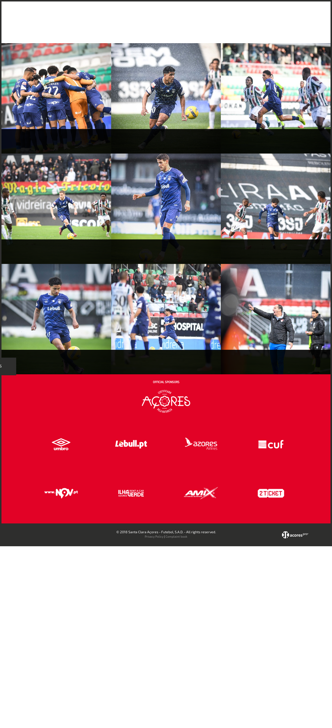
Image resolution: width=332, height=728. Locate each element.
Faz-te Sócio (253, 12)
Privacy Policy (154, 536)
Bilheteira (216, 12)
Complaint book (176, 536)
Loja (233, 12)
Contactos (278, 12)
